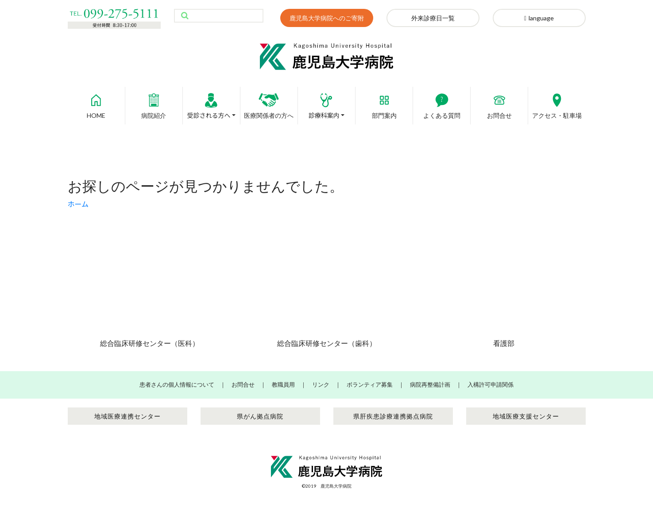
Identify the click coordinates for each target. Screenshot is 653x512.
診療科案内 (324, 103)
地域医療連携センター (127, 416)
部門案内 (384, 103)
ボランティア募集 (370, 384)
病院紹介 (153, 103)
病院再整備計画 (430, 384)
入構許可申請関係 (491, 384)
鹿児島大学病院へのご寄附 (327, 18)
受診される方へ (208, 103)
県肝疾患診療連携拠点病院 (393, 416)
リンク (320, 384)
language (539, 18)
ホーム (78, 204)
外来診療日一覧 (433, 18)
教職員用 (283, 384)
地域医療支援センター (526, 416)
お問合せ (499, 103)
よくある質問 (441, 103)
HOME (96, 103)
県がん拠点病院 (260, 416)
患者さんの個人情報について (176, 384)
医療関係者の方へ (269, 103)
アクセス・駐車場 (557, 103)
